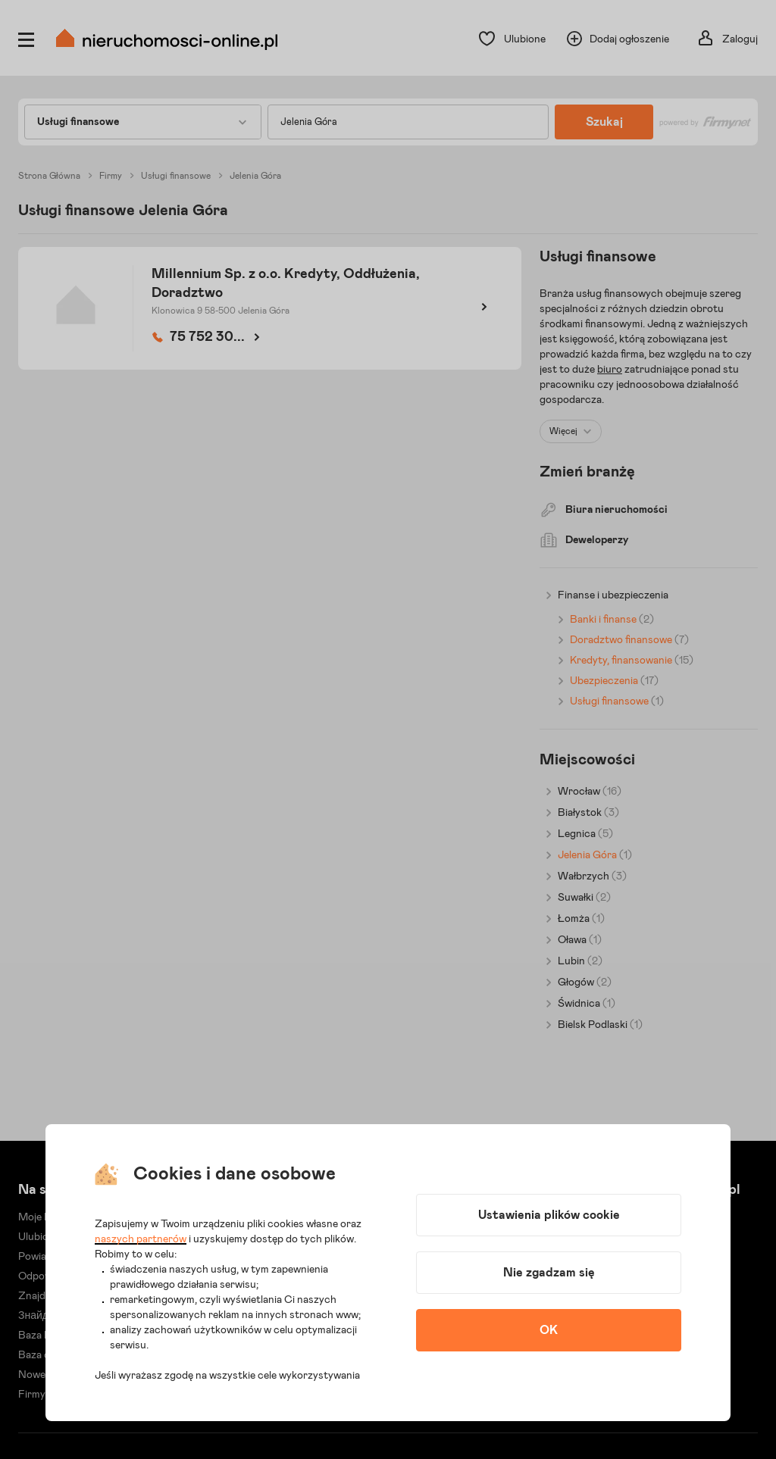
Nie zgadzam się (549, 1273)
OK (549, 1330)
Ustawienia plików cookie (549, 1215)
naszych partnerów (140, 1239)
